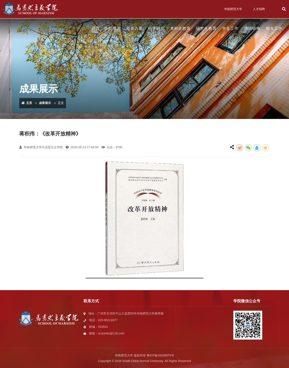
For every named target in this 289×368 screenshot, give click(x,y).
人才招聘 (259, 9)
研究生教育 (206, 28)
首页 (96, 28)
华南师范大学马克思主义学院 (41, 147)
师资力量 (134, 28)
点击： (111, 147)
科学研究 (156, 28)
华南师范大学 (233, 9)
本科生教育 (180, 28)
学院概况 (112, 28)
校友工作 (274, 28)
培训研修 (252, 28)
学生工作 (230, 28)
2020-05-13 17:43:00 (82, 147)
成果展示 (45, 103)
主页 (26, 103)
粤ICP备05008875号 (160, 355)
